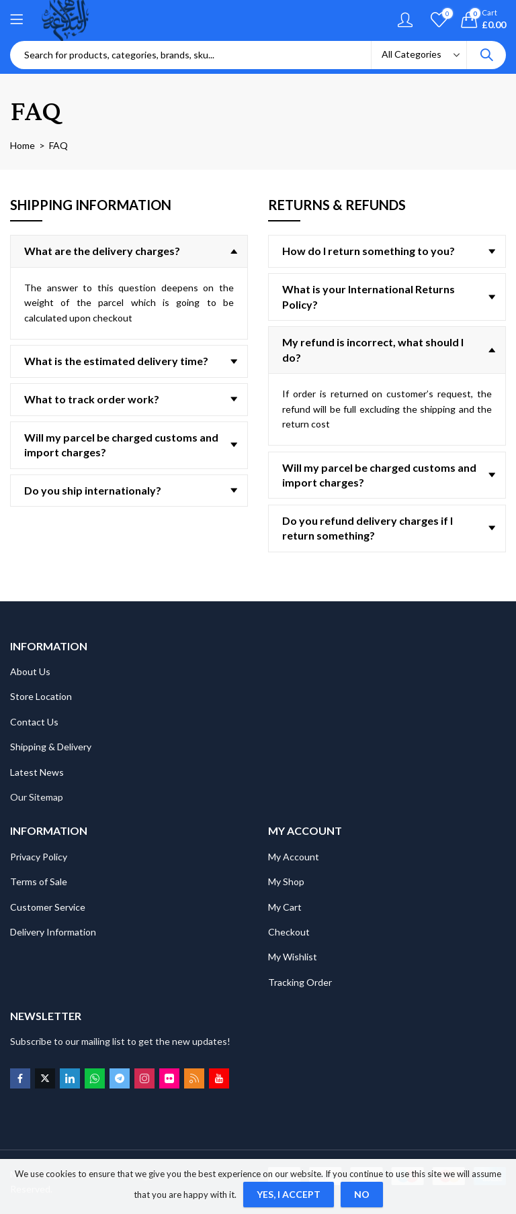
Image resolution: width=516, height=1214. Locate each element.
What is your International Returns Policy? (368, 296)
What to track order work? (91, 399)
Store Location (41, 696)
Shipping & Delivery (50, 746)
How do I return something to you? (368, 250)
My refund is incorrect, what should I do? (373, 349)
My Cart (285, 907)
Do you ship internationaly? (92, 490)
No (362, 1194)
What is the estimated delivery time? (116, 360)
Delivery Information (53, 932)
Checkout (289, 932)
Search (486, 55)
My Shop (286, 881)
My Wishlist (292, 956)
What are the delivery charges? (102, 250)
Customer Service (47, 907)
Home (22, 145)
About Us (30, 671)
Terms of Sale (38, 881)
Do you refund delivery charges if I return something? (367, 528)
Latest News (37, 772)
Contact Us (34, 721)
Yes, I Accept (288, 1194)
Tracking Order (300, 982)
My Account (293, 856)
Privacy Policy (38, 856)
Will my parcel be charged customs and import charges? (121, 444)
